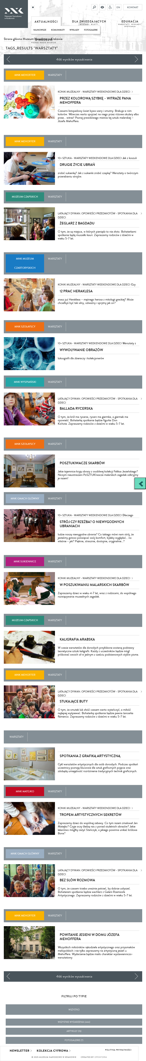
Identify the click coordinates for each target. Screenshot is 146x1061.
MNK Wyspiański (25, 382)
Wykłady (74, 30)
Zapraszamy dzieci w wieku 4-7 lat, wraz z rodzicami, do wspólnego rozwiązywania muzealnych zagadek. (97, 595)
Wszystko (74, 1009)
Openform (100, 1057)
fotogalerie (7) (74, 1040)
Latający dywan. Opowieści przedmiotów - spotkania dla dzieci (97, 214)
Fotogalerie (91, 30)
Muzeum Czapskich (25, 197)
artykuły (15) (74, 1031)
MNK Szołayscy (24, 327)
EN (118, 7)
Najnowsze (39, 30)
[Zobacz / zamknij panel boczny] (140, 483)
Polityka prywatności (118, 1050)
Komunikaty (58, 30)
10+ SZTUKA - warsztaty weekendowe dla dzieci (90, 158)
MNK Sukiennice (25, 561)
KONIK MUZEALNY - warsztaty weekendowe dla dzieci (94, 92)
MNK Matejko (25, 791)
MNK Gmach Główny (25, 499)
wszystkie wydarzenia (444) (74, 1022)
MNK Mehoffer (24, 75)
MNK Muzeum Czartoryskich (25, 263)
